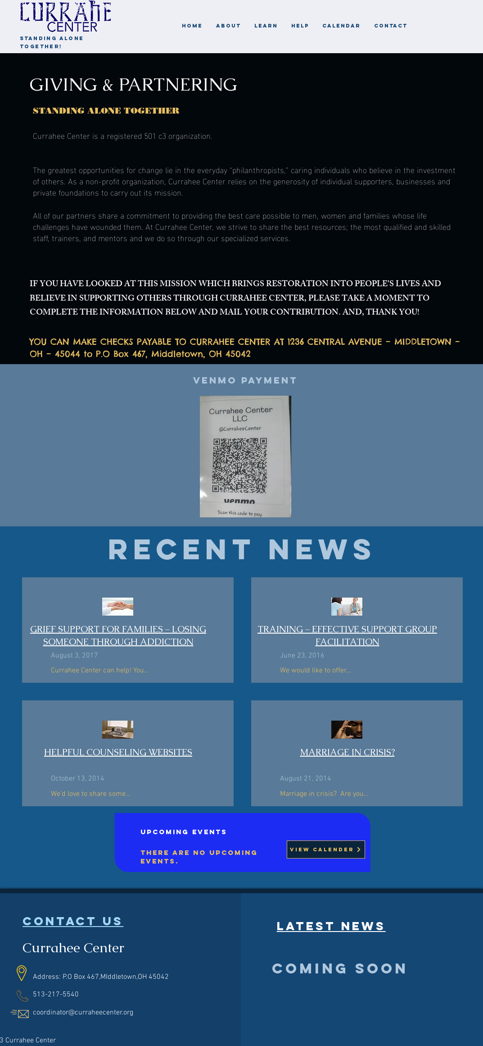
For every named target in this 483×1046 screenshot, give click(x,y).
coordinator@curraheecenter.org (83, 1012)
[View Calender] (326, 849)
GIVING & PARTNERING (133, 84)
